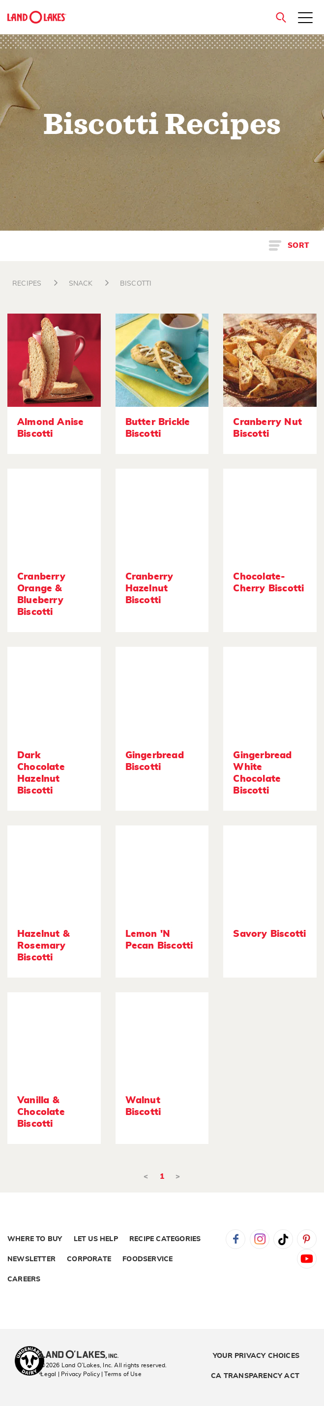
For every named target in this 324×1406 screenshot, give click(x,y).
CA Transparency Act (255, 1376)
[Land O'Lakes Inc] (83, 1355)
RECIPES (26, 283)
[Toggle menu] (305, 18)
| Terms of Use (121, 1374)
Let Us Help (96, 1239)
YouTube (307, 1259)
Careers (23, 1279)
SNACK (81, 283)
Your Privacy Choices (256, 1356)
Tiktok (283, 1239)
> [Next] (178, 1176)
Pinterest (307, 1239)
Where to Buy (34, 1239)
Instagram (259, 1239)
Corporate (89, 1259)
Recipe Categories (165, 1239)
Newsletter (31, 1259)
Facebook (235, 1239)
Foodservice (147, 1259)
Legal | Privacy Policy (69, 1374)
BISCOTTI (136, 283)
